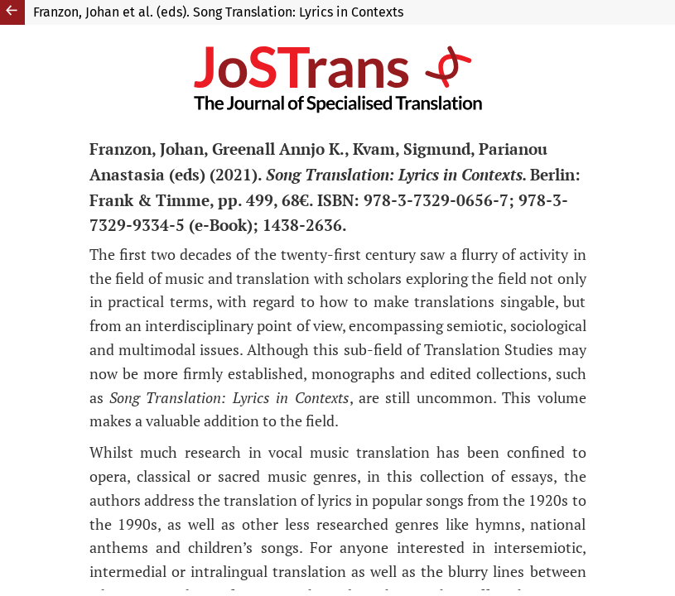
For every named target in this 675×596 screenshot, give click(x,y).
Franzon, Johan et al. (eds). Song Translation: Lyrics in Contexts (218, 12)
